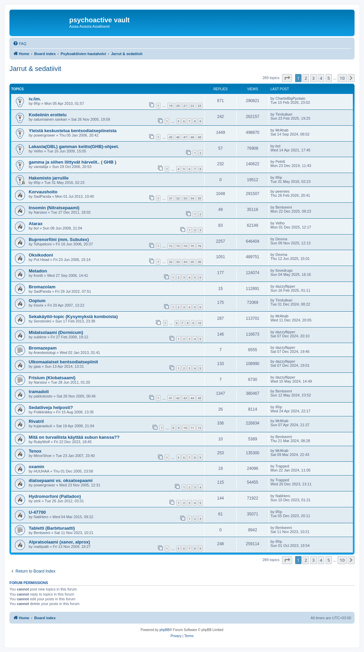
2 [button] (306, 78)
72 (170, 246)
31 (170, 198)
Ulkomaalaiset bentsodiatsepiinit (63, 361)
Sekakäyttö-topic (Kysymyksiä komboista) (73, 316)
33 (185, 198)
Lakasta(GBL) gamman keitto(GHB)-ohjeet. (74, 146)
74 (185, 246)
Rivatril (36, 421)
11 (192, 428)
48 (192, 137)
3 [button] (313, 78)
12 (199, 428)
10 (199, 323)
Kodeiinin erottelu (48, 114)
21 (185, 105)
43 (185, 398)
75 (192, 246)
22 (192, 105)
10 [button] (342, 78)
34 (192, 198)
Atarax (36, 223)
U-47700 (37, 512)
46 (178, 137)
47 (185, 137)
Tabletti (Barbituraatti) (52, 528)
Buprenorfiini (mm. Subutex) (59, 239)
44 (192, 398)
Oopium (37, 300)
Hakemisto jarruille (49, 177)
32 (178, 198)
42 (178, 398)
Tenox (35, 451)
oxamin (36, 466)
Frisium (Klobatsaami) (52, 377)
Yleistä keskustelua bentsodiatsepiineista (72, 130)
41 (170, 398)
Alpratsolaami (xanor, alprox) (59, 542)
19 (170, 105)
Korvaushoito (43, 191)
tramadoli (39, 391)
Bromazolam (42, 286)
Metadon (38, 270)
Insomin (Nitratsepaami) (54, 207)
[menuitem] (19, 44)
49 (199, 137)
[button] (287, 78)
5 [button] (329, 78)
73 (178, 246)
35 (199, 198)
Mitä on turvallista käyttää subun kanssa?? (74, 437)
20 (178, 105)
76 (199, 246)
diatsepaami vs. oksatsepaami (61, 480)
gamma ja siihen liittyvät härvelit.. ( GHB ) (72, 162)
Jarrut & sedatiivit (35, 68)
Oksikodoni (41, 255)
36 (199, 262)
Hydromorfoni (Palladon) (55, 496)
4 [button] (321, 78)
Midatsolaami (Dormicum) (56, 332)
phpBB (164, 630)
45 (170, 137)
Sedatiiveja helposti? (51, 407)
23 (199, 105)
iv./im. (35, 98)
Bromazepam (43, 348)
